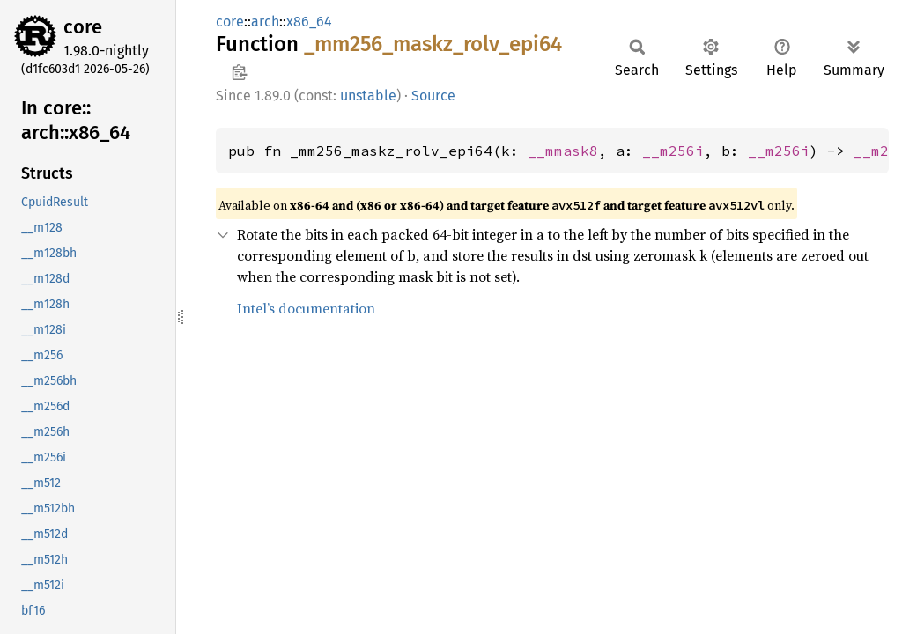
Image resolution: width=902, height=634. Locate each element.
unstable (368, 95)
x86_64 (309, 21)
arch (265, 21)
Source (433, 95)
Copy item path (239, 72)
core (82, 27)
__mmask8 (563, 150)
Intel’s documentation (306, 308)
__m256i (673, 150)
